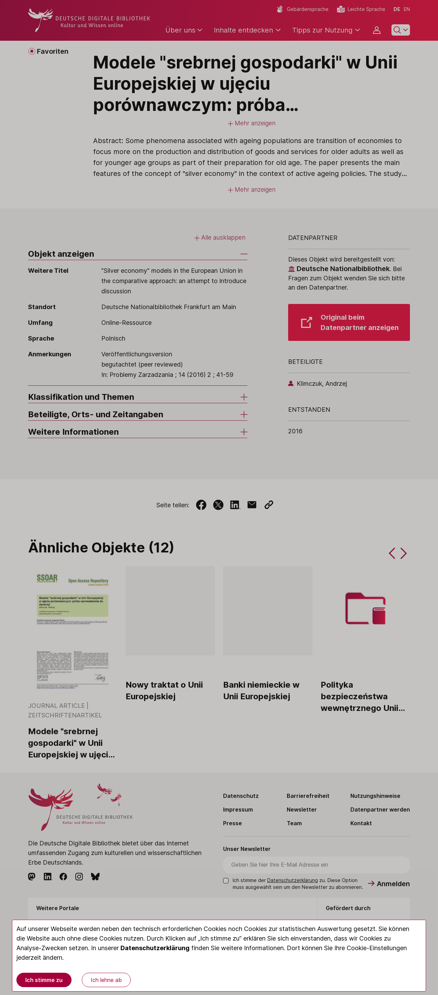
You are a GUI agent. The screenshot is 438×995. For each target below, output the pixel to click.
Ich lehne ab (106, 980)
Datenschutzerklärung (155, 948)
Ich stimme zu (44, 980)
